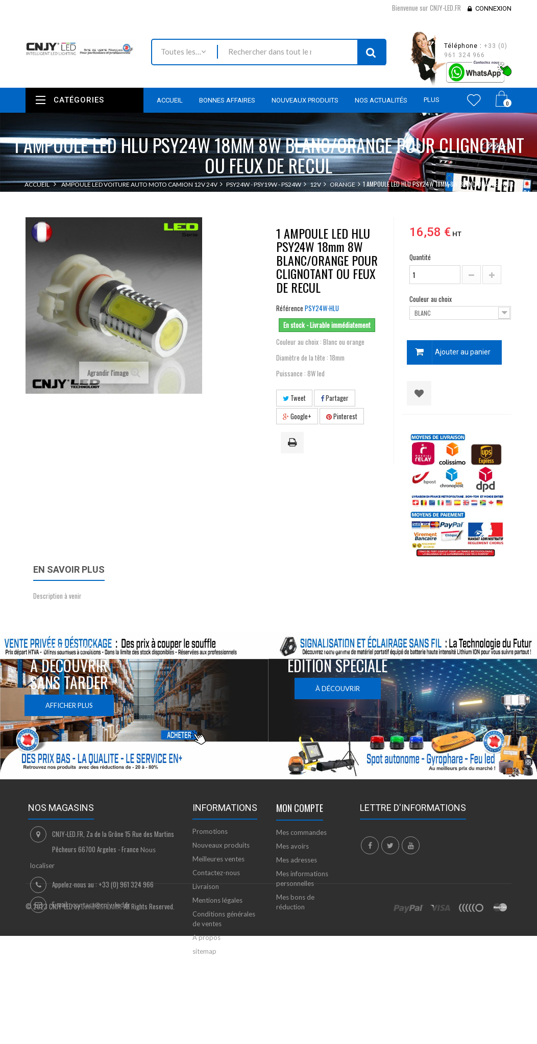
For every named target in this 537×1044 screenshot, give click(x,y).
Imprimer (294, 443)
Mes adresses (296, 860)
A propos (206, 937)
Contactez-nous (216, 873)
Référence (289, 308)
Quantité (420, 257)
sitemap (204, 951)
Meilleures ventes (218, 859)
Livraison (205, 886)
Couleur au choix (431, 298)
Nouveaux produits (221, 845)
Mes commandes (301, 832)
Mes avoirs (292, 846)
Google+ (297, 416)
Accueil (37, 184)
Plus (432, 100)
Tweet (294, 398)
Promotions (210, 831)
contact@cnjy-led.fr (101, 905)
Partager (335, 398)
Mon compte (299, 807)
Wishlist (474, 100)
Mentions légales (217, 900)
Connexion (493, 8)
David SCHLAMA (100, 1008)
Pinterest (341, 416)
